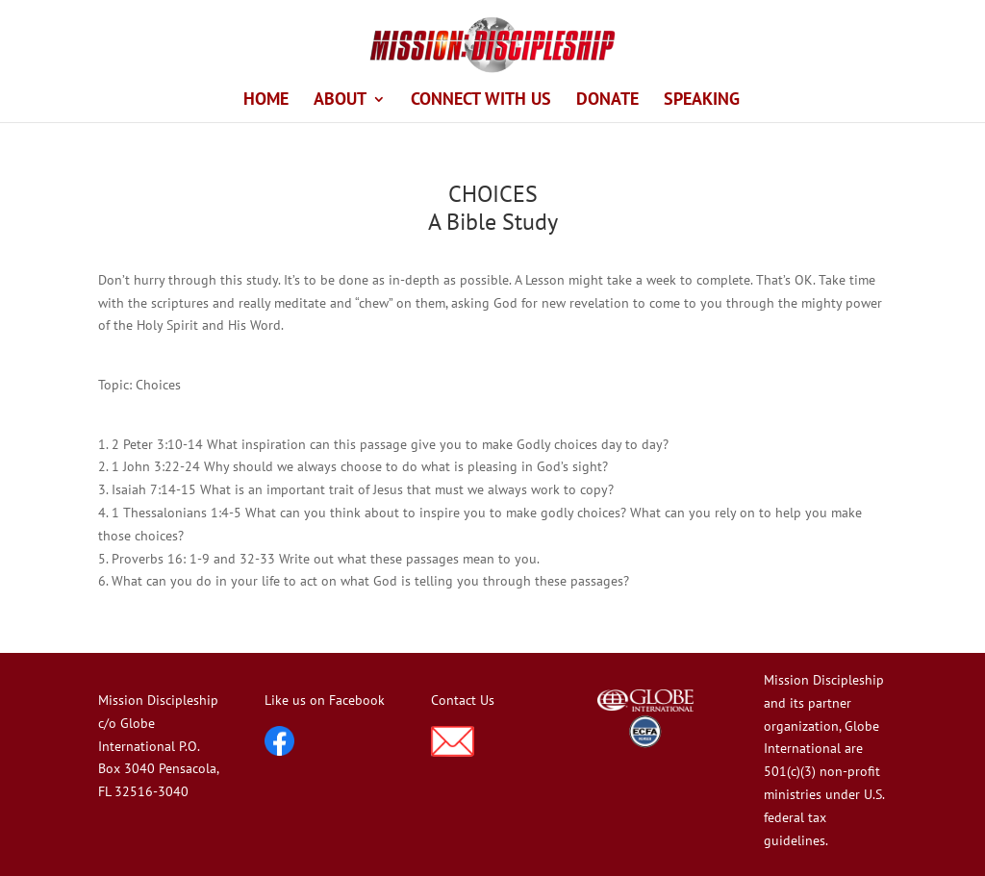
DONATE (607, 101)
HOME (266, 101)
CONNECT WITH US (481, 101)
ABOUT (340, 101)
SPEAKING (702, 101)
